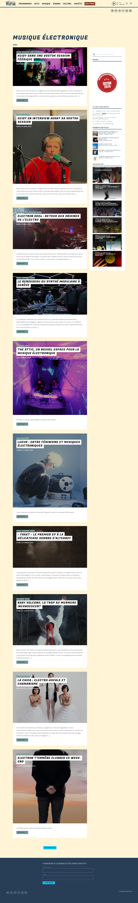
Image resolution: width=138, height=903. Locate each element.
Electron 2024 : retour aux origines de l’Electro (48, 218)
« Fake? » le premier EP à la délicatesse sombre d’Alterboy (44, 536)
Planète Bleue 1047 (105, 144)
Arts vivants (25, 212)
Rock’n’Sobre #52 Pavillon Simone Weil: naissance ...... (109, 132)
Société (78, 3)
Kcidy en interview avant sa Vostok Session (48, 120)
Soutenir (90, 3)
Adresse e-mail (47, 867)
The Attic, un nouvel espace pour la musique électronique (48, 351)
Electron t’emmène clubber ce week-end (49, 760)
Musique (46, 3)
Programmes (25, 3)
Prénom (45, 874)
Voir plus (22, 100)
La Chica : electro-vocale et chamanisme (42, 682)
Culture (67, 3)
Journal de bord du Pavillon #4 (109, 156)
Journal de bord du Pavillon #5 (109, 150)
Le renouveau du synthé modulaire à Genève (49, 283)
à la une (19, 52)
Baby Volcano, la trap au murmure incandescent (47, 605)
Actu (36, 3)
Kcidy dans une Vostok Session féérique (44, 58)
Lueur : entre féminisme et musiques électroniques (49, 444)
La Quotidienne (25, 52)
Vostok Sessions (39, 52)
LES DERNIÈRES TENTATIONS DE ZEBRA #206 (109, 138)
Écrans (56, 3)
